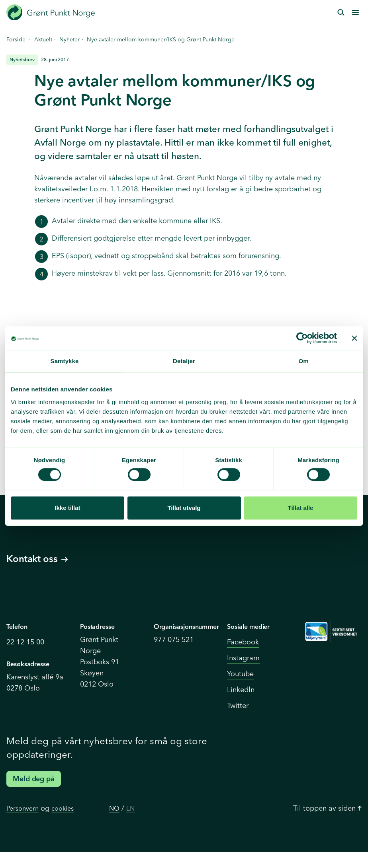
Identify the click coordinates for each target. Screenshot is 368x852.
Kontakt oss (37, 558)
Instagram (243, 657)
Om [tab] (303, 361)
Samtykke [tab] (65, 361)
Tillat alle (300, 507)
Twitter (238, 705)
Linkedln (240, 689)
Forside (15, 39)
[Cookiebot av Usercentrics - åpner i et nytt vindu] (302, 338)
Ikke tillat (67, 507)
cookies (62, 808)
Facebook (243, 641)
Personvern (22, 808)
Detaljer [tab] (184, 361)
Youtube (240, 673)
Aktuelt (43, 39)
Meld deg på (34, 778)
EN (130, 808)
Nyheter (69, 39)
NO (114, 808)
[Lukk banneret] (354, 338)
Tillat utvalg (183, 507)
